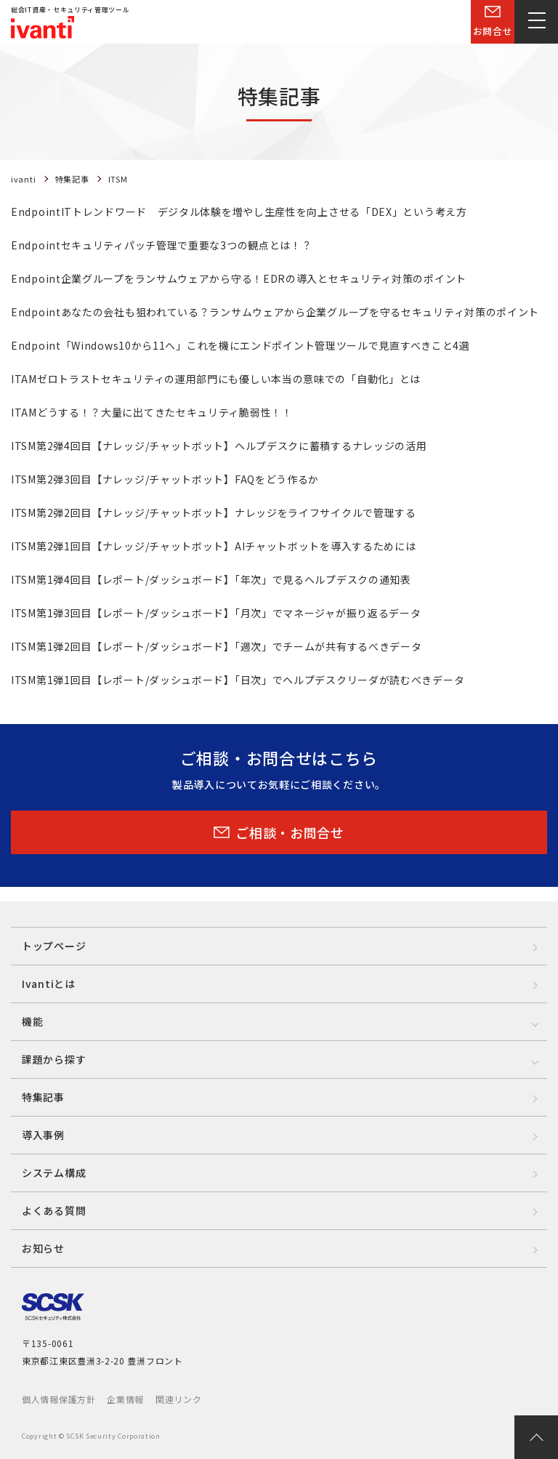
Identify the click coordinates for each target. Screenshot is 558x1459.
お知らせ (43, 1248)
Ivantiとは (49, 983)
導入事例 (43, 1135)
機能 (32, 1021)
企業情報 (125, 1399)
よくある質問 (54, 1210)
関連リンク (178, 1399)
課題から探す (54, 1059)
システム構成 (54, 1172)
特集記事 (43, 1097)
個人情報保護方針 (59, 1399)
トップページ (54, 945)
